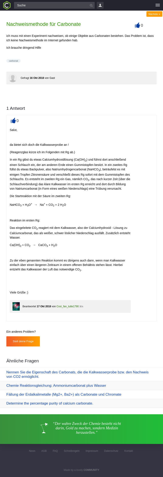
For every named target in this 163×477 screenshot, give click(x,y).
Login (100, 5)
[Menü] (157, 5)
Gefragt (25, 77)
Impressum (92, 450)
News (32, 450)
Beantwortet (29, 306)
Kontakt (128, 450)
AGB (44, 450)
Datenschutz (111, 450)
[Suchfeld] (54, 5)
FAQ (55, 450)
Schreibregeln (72, 450)
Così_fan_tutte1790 (67, 306)
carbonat (13, 61)
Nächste (154, 14)
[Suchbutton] (91, 5)
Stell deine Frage (23, 341)
